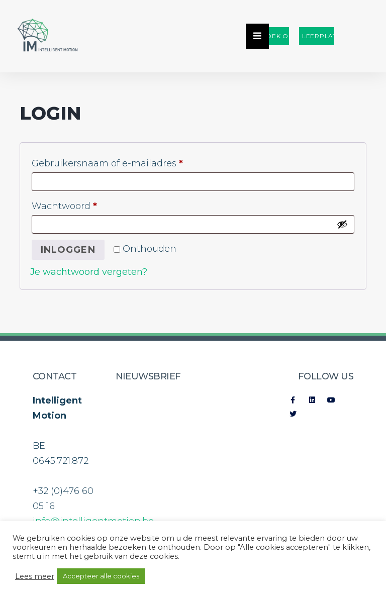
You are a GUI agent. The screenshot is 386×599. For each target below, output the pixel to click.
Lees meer (34, 576)
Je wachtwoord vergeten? (88, 271)
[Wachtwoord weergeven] (342, 224)
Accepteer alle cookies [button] (101, 576)
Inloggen (68, 249)
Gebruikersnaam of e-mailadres (122, 161)
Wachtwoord (79, 204)
